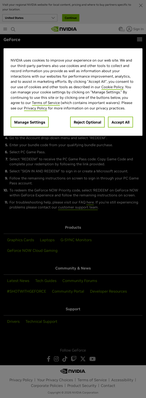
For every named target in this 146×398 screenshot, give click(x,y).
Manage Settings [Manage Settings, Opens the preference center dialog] (29, 122)
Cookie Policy (112, 86)
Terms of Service (46, 102)
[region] (73, 92)
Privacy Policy (35, 108)
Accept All (120, 122)
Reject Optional (87, 122)
